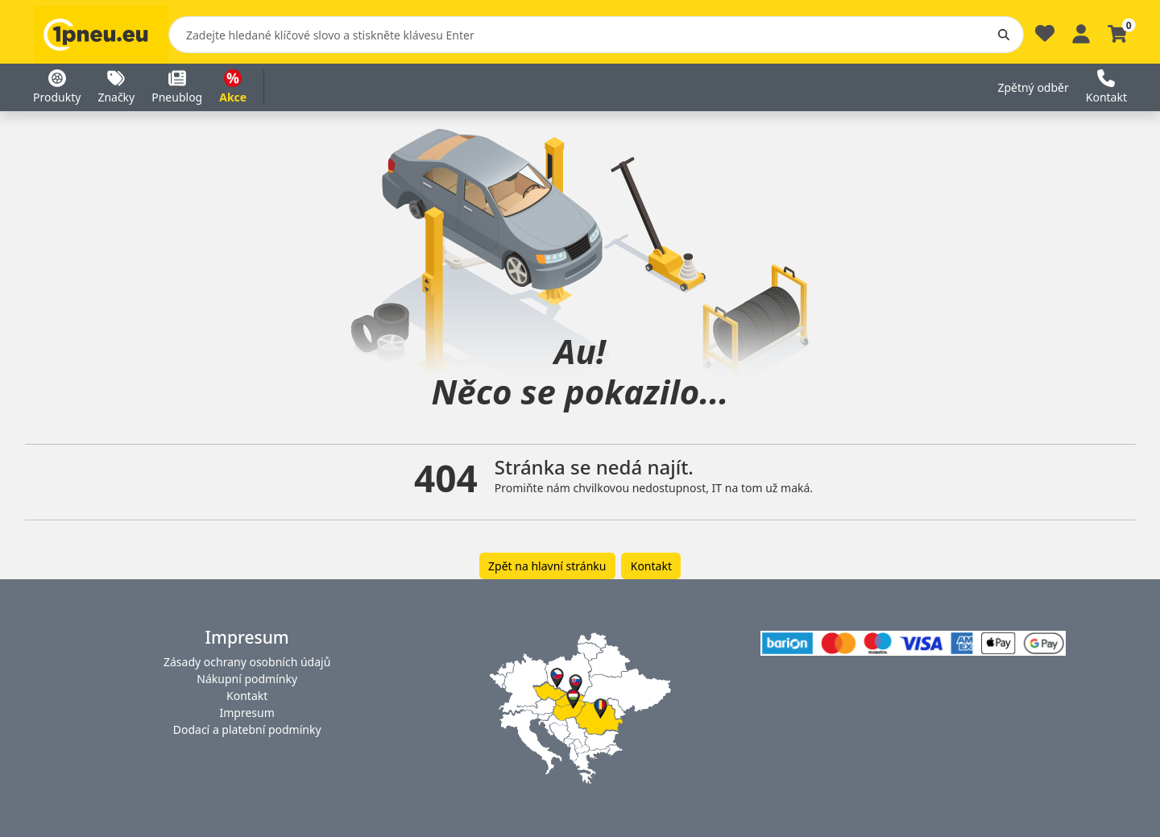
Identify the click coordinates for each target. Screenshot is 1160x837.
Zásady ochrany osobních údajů (247, 661)
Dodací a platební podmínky (247, 729)
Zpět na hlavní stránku (547, 566)
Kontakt (651, 566)
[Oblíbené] (1044, 37)
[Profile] (1081, 31)
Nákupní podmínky (247, 678)
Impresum (247, 712)
